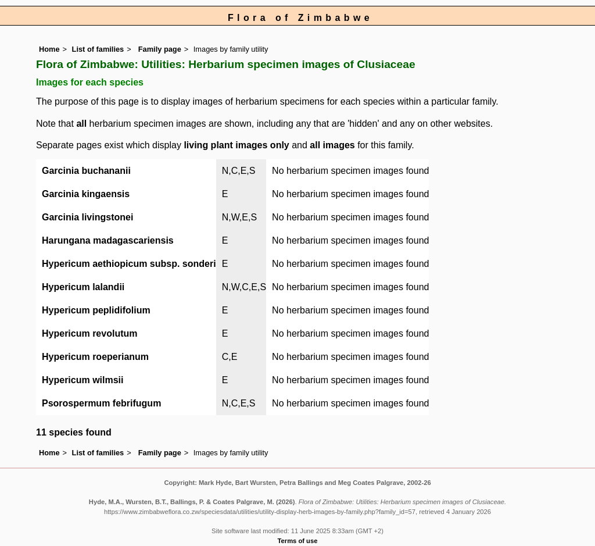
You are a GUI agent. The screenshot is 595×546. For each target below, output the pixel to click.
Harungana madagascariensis (108, 240)
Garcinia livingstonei (87, 217)
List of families (98, 49)
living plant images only (236, 145)
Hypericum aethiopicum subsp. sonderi (129, 264)
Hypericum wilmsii (83, 380)
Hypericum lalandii (83, 287)
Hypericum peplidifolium (96, 310)
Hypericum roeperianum (95, 357)
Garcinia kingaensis (86, 194)
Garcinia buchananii (86, 171)
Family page (159, 49)
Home (49, 49)
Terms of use (298, 540)
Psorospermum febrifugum (101, 403)
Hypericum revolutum (89, 333)
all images (332, 145)
